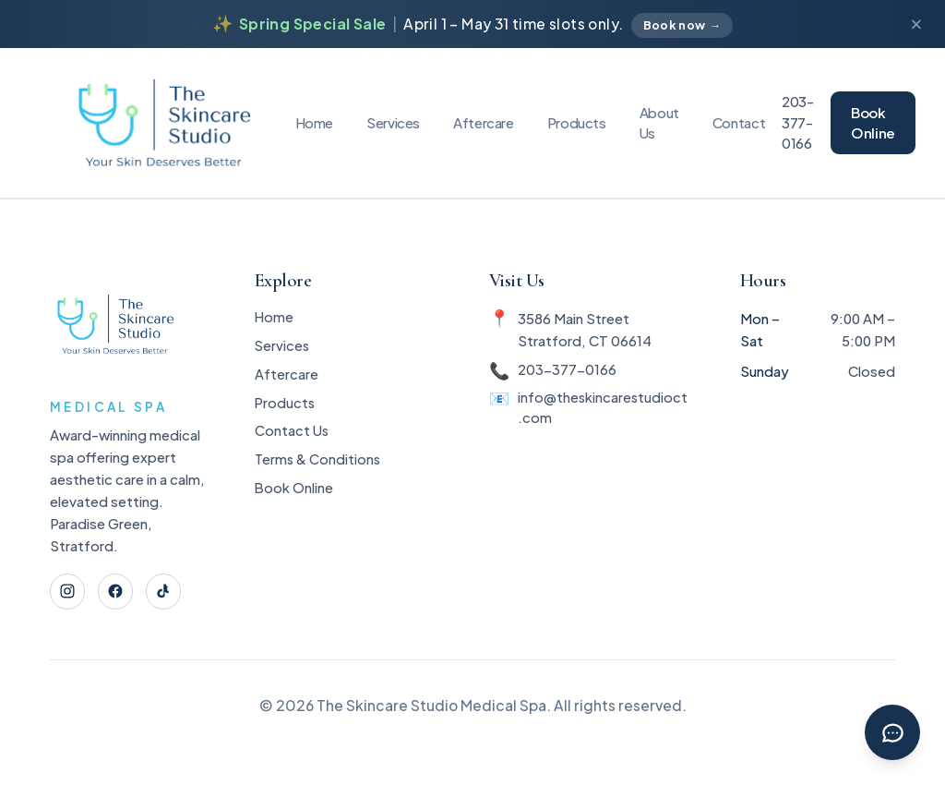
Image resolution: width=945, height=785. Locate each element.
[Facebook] (119, 592)
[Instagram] (69, 592)
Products (576, 122)
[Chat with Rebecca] (891, 731)
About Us (659, 122)
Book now (682, 25)
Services (393, 122)
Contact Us (291, 440)
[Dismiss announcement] (915, 24)
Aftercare (483, 122)
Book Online (873, 122)
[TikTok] (168, 592)
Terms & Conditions (318, 470)
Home (314, 122)
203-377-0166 (798, 122)
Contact (738, 122)
